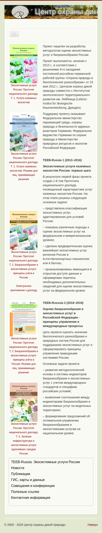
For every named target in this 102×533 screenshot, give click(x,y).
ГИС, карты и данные (28, 480)
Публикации (20, 474)
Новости (17, 468)
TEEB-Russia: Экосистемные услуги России (45, 462)
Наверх (93, 524)
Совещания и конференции (33, 486)
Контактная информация (30, 497)
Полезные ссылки (25, 492)
